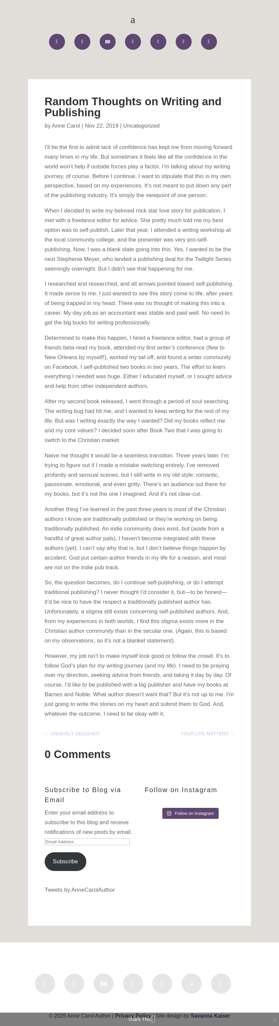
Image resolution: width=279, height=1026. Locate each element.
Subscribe (65, 861)
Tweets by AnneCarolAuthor (80, 890)
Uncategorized (141, 126)
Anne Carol (66, 126)
